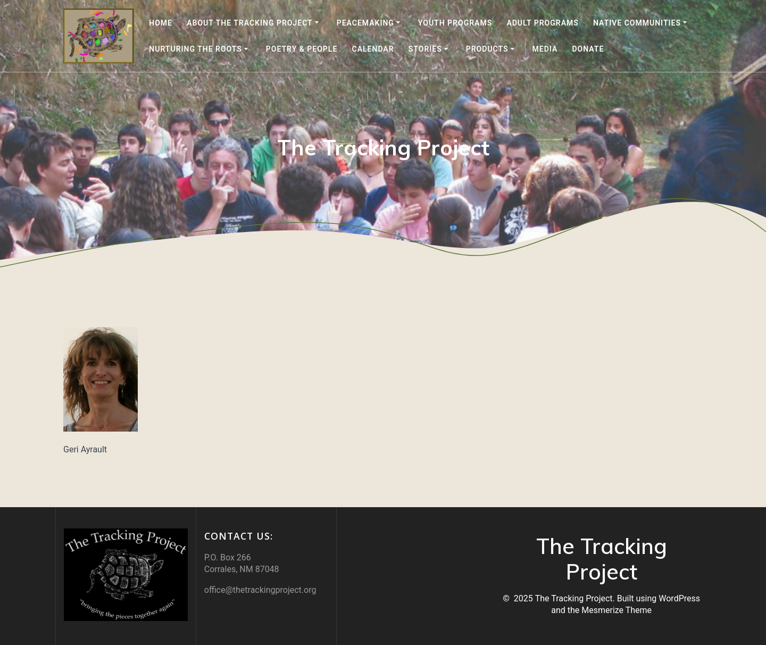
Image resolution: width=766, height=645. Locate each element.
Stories (425, 49)
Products (487, 49)
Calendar (373, 49)
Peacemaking (365, 23)
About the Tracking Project (250, 23)
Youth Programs (455, 23)
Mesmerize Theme (616, 610)
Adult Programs (542, 23)
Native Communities (637, 23)
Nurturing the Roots (195, 49)
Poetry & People (301, 49)
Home (160, 23)
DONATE (588, 49)
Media (545, 49)
